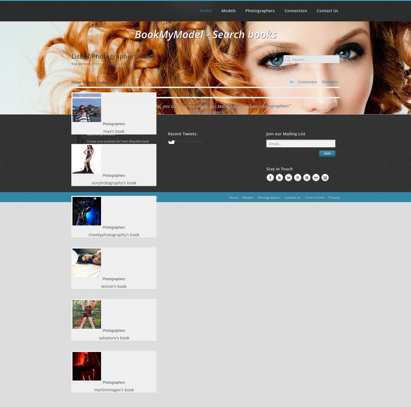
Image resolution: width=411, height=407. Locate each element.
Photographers (260, 10)
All (291, 82)
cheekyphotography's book (113, 236)
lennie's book (113, 288)
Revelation (330, 82)
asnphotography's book (114, 183)
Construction (307, 82)
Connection (296, 10)
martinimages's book (114, 393)
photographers (117, 64)
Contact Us (327, 10)
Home (96, 64)
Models (228, 10)
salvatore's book (114, 341)
